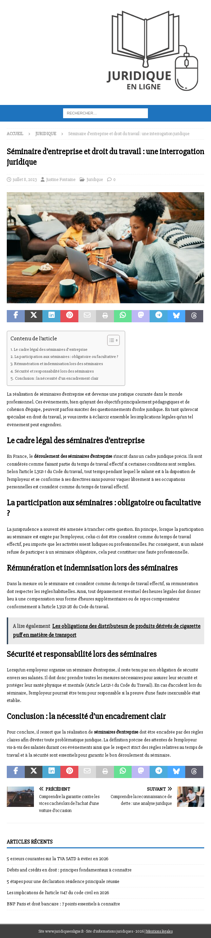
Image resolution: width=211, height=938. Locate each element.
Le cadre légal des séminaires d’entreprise (51, 349)
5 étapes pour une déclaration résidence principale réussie (63, 881)
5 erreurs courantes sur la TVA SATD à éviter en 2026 (57, 859)
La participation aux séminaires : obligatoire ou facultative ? (66, 356)
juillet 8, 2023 (25, 179)
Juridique (95, 179)
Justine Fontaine (61, 179)
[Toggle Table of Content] (110, 340)
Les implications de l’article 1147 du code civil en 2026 (58, 893)
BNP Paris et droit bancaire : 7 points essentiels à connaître (63, 904)
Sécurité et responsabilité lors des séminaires (54, 371)
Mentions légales (159, 931)
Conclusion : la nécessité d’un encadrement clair (56, 378)
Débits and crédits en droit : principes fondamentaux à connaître (69, 870)
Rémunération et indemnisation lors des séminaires (58, 363)
